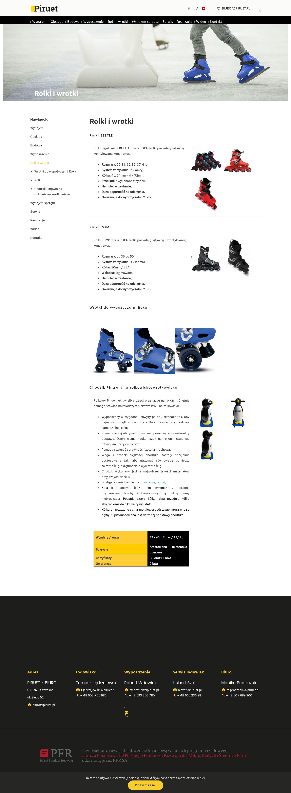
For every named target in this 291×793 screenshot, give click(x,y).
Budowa (73, 22)
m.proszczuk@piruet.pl (240, 690)
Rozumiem (145, 785)
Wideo (201, 22)
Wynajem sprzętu (145, 22)
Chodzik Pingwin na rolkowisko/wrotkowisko (52, 191)
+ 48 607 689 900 (236, 695)
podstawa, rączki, (153, 482)
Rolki (37, 180)
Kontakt (216, 22)
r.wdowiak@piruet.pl (141, 690)
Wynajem (39, 22)
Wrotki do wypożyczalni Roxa (55, 171)
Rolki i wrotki (118, 22)
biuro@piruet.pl (41, 705)
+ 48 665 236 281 (188, 695)
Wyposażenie (93, 22)
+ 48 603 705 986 (91, 695)
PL (259, 9)
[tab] (175, 137)
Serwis (168, 22)
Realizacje (184, 22)
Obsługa (57, 22)
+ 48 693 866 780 (139, 695)
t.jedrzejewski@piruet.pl (95, 690)
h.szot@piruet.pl (187, 690)
